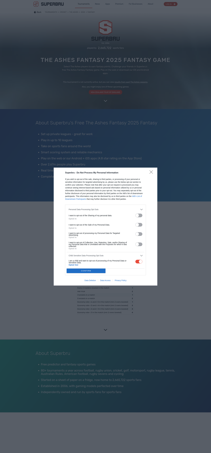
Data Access (105, 280)
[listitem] (105, 209)
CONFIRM (86, 271)
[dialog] (105, 227)
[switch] (138, 215)
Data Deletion (90, 280)
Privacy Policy (120, 280)
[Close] (152, 172)
